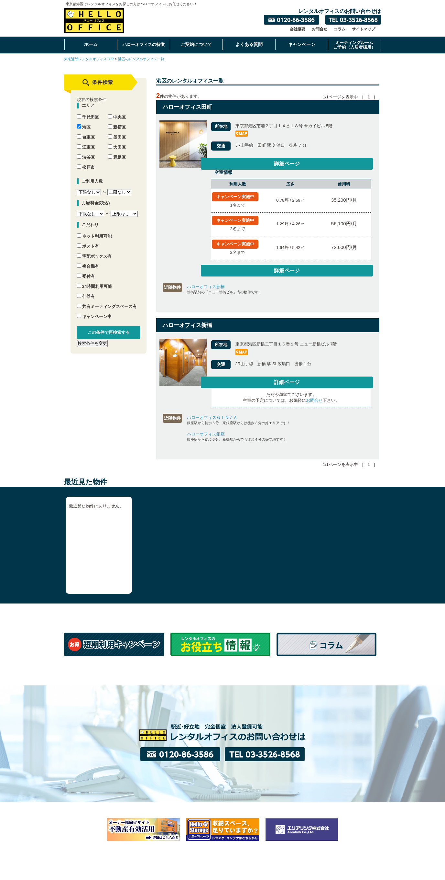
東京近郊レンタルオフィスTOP (89, 59)
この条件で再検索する (109, 326)
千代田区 (88, 111)
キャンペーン (301, 44)
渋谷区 (86, 151)
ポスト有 (88, 240)
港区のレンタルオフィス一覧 (141, 59)
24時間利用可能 (94, 280)
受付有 (86, 270)
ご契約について (196, 44)
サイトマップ (363, 29)
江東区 (86, 141)
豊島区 (117, 151)
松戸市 (86, 161)
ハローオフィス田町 (187, 107)
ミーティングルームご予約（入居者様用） (354, 45)
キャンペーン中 (94, 310)
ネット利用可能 (94, 230)
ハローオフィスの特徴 (144, 44)
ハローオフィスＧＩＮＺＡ (212, 416)
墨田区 (117, 131)
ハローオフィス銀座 (206, 433)
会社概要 (297, 29)
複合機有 (88, 260)
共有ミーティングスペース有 (107, 300)
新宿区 (117, 121)
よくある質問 (249, 44)
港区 (84, 121)
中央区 (117, 111)
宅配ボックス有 (94, 250)
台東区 (86, 131)
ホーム (91, 44)
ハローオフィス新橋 (206, 284)
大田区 (117, 141)
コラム (339, 29)
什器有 (86, 290)
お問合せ (319, 29)
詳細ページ (358, 164)
